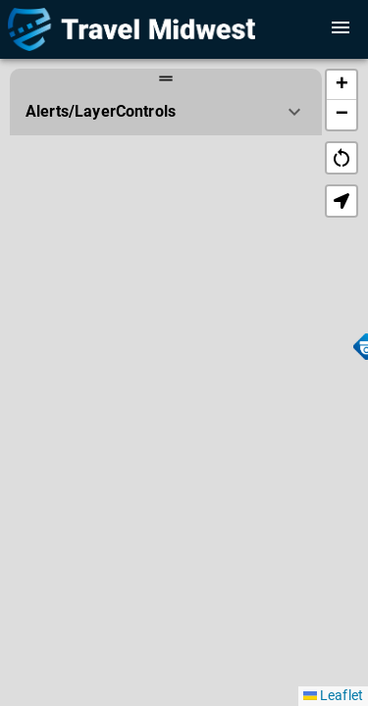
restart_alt (341, 158)
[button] (341, 85)
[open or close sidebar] (340, 27)
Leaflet (333, 695)
